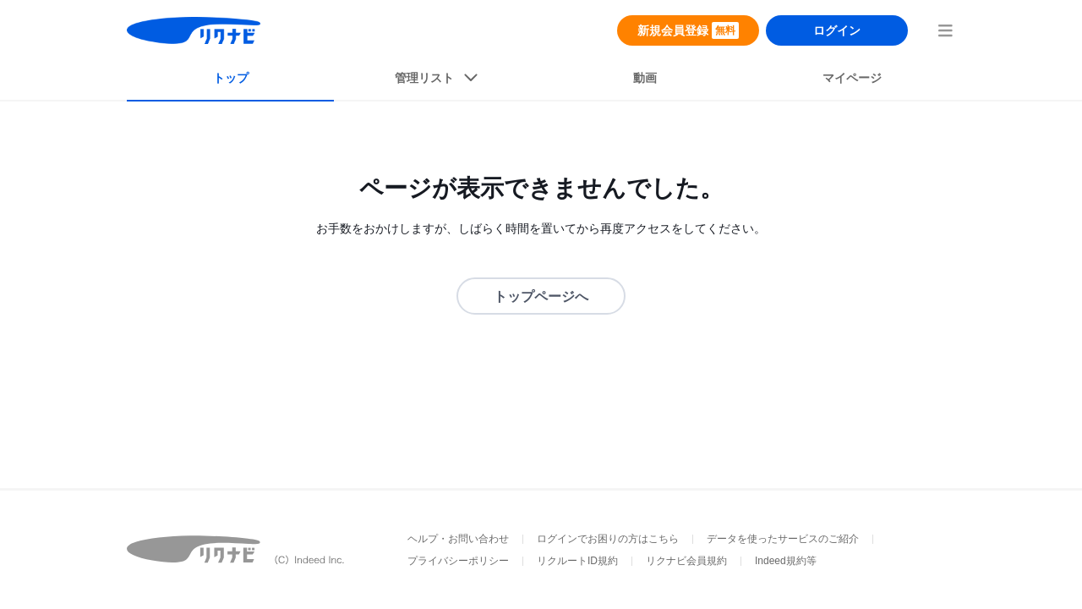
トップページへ (541, 296)
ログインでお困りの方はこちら (608, 539)
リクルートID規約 (577, 561)
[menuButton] (945, 30)
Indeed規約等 (786, 561)
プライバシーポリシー (458, 561)
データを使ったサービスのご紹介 (783, 539)
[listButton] (437, 81)
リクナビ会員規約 (686, 561)
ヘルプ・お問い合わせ (458, 539)
